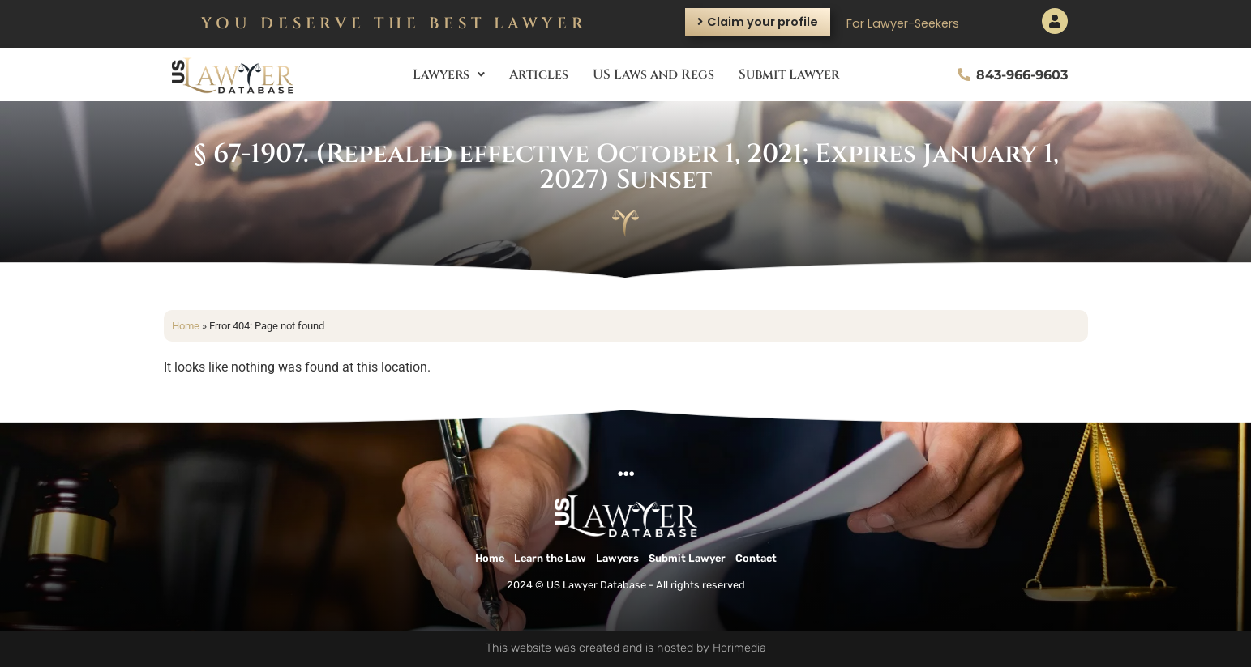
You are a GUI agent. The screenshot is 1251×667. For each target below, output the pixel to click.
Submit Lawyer (789, 74)
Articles (538, 74)
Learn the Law (550, 558)
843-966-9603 (1022, 75)
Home (185, 326)
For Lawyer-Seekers (902, 23)
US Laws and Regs (653, 74)
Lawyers (449, 74)
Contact (756, 558)
